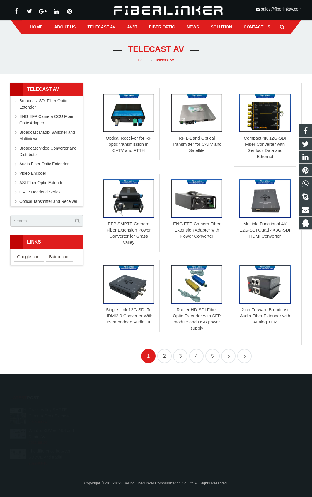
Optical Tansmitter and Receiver (48, 201)
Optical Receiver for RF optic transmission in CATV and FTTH (128, 144)
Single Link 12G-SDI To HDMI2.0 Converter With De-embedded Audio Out (128, 315)
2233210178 (177, 409)
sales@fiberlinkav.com (281, 9)
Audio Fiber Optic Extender (44, 164)
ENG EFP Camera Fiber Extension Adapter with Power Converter (196, 230)
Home (143, 60)
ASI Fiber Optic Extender (42, 182)
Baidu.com (59, 256)
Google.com (29, 256)
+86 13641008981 (181, 417)
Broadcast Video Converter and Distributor (47, 151)
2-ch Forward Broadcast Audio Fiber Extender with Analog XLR (265, 315)
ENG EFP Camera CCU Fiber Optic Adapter (46, 119)
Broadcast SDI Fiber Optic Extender (43, 103)
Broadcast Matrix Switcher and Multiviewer (47, 135)
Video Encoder (32, 173)
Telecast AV (156, 49)
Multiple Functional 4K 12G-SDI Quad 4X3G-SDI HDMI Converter (265, 230)
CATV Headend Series (40, 192)
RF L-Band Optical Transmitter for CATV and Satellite (196, 144)
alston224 (174, 434)
